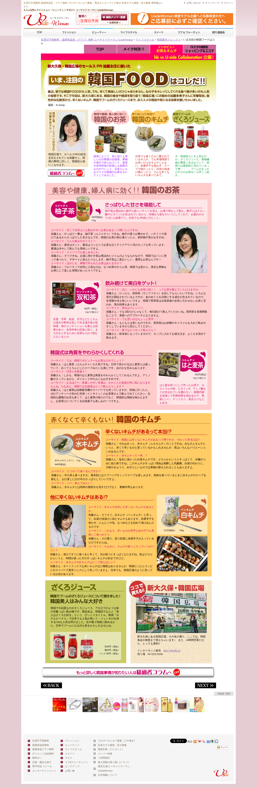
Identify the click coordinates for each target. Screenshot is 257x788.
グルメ (68, 757)
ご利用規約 (104, 757)
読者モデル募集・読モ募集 (112, 745)
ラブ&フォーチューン (188, 32)
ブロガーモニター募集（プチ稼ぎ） (117, 740)
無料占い (37, 757)
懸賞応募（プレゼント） (111, 749)
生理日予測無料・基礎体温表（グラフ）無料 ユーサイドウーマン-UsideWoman (87, 39)
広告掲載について (107, 775)
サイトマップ (212, 3)
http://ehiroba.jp (172, 650)
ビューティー (98, 32)
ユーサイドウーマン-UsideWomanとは (114, 22)
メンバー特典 (105, 753)
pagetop (224, 694)
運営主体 (102, 766)
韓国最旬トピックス (169, 39)
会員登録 (114, 17)
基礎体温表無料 (40, 745)
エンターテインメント (44, 770)
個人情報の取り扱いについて (113, 762)
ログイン (229, 3)
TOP (39, 32)
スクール (218, 32)
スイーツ (158, 32)
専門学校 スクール (42, 766)
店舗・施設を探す (41, 762)
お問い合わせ (193, 3)
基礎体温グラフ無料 (43, 749)
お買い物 (70, 770)
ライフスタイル (128, 32)
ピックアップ (72, 766)
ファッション (68, 32)
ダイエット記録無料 (43, 753)
